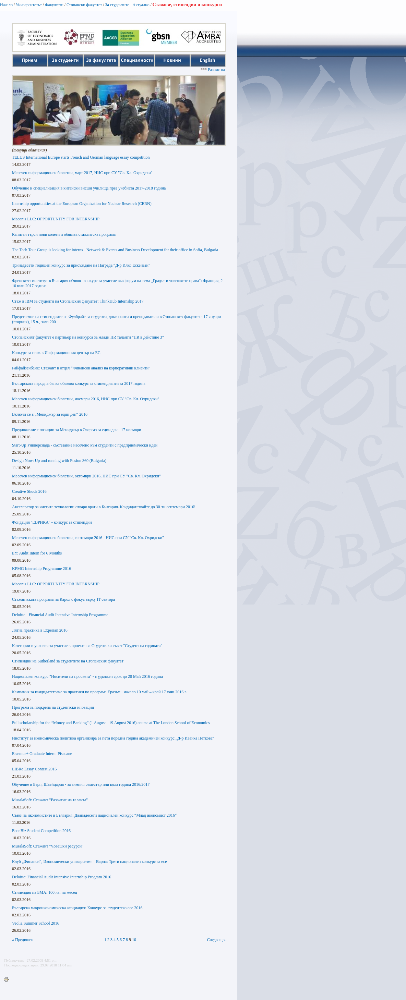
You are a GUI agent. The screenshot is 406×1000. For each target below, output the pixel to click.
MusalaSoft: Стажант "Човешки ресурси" (47, 846)
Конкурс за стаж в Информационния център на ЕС (56, 352)
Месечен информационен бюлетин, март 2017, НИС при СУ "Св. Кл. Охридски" (82, 172)
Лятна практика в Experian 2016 (40, 630)
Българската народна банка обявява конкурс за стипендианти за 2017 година (78, 383)
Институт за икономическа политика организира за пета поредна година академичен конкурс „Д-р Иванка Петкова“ (113, 738)
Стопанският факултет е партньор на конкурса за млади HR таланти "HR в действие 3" (88, 337)
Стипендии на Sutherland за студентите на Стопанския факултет (67, 661)
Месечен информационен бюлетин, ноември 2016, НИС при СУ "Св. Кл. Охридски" (85, 399)
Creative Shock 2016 (29, 491)
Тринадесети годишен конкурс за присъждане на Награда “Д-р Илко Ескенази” (81, 265)
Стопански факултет (84, 4)
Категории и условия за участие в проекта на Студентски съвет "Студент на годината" (87, 645)
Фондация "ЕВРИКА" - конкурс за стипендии (52, 522)
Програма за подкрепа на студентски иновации (53, 707)
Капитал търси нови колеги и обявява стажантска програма (64, 234)
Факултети (54, 4)
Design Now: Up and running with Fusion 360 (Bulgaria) (59, 460)
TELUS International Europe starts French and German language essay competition (81, 157)
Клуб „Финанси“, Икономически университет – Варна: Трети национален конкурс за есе (89, 861)
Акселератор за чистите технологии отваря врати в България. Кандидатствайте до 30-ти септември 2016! (103, 506)
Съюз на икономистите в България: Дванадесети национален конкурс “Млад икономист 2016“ (94, 815)
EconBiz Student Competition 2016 (41, 830)
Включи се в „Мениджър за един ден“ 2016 (49, 414)
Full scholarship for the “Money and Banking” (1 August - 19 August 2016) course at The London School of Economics (111, 722)
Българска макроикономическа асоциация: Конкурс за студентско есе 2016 (77, 907)
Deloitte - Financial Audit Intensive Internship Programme (60, 614)
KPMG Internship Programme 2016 (41, 568)
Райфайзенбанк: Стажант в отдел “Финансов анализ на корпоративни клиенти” (81, 368)
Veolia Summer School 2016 (35, 923)
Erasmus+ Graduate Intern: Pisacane (42, 753)
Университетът (29, 4)
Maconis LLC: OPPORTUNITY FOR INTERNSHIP (55, 219)
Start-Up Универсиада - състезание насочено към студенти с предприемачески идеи (84, 445)
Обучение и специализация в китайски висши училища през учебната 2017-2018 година (89, 188)
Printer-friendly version (7, 980)
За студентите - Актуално (127, 4)
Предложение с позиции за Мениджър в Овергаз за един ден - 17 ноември (76, 429)
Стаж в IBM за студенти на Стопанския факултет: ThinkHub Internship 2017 (78, 301)
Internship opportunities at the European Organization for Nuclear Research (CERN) (82, 203)
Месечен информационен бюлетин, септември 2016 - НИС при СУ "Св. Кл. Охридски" (88, 537)
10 (134, 939)
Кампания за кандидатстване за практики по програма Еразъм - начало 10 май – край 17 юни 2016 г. (99, 692)
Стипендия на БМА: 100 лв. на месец (44, 892)
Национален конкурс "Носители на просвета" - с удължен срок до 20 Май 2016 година (87, 676)
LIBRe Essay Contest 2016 (34, 769)
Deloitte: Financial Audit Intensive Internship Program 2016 (61, 877)
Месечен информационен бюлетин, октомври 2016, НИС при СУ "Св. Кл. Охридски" (86, 476)
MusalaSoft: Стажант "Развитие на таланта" (50, 799)
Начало (6, 4)
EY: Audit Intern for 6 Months (37, 553)
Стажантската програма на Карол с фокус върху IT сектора (63, 599)
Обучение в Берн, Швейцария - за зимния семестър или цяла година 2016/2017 (81, 784)
